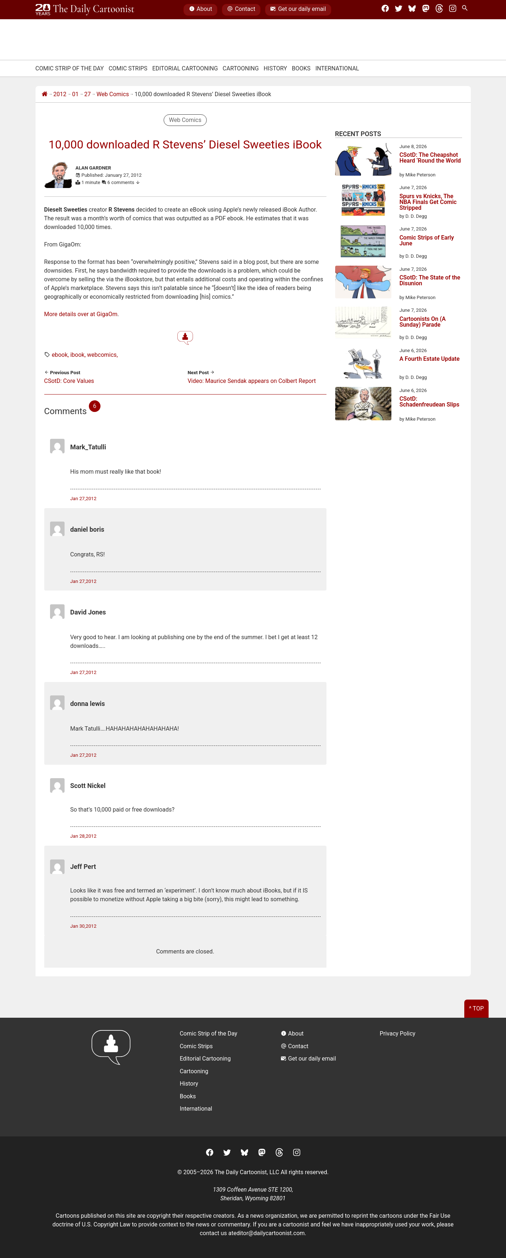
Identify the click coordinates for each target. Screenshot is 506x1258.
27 (87, 94)
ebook (60, 354)
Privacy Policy (398, 1033)
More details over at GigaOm (81, 314)
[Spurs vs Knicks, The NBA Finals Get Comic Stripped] (363, 201)
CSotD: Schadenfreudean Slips (429, 402)
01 (75, 94)
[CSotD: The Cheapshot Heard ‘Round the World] (363, 161)
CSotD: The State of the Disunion (429, 281)
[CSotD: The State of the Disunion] (363, 283)
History (275, 68)
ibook (77, 354)
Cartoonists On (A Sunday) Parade (422, 322)
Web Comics (112, 94)
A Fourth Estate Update (429, 359)
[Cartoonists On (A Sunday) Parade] (363, 324)
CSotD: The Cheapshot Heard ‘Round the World (430, 158)
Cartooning (241, 68)
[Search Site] (466, 10)
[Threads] (439, 10)
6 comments (123, 182)
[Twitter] (398, 10)
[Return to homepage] (113, 1077)
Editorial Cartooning (185, 68)
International (337, 68)
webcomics (102, 354)
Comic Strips (127, 68)
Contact (241, 10)
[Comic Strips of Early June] (363, 242)
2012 (59, 94)
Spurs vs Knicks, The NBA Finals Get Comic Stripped (428, 202)
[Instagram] (452, 10)
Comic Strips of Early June (426, 241)
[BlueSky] (412, 10)
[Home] (45, 94)
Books (301, 68)
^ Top (476, 1008)
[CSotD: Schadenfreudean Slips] (363, 405)
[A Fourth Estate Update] (363, 364)
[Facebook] (385, 10)
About (200, 10)
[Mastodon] (425, 10)
